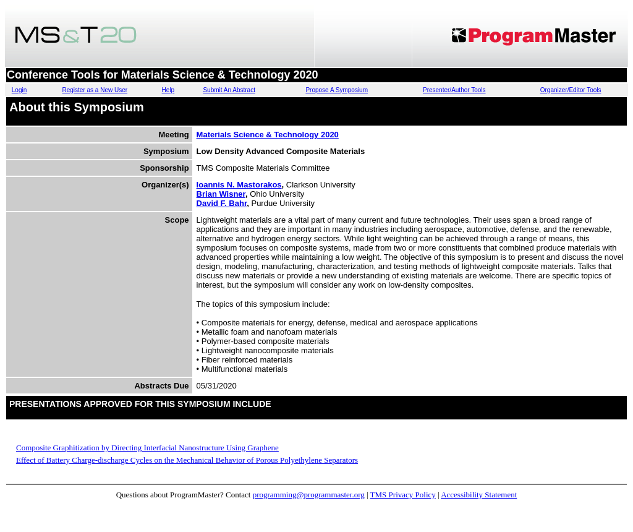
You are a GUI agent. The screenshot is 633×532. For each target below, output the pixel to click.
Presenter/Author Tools (454, 90)
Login (19, 90)
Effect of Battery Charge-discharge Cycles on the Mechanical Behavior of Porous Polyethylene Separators (187, 460)
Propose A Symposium (336, 90)
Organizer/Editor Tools (570, 90)
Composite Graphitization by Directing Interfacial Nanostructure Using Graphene (147, 447)
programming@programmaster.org (309, 494)
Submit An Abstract (229, 90)
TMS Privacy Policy (403, 494)
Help (168, 90)
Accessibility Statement (479, 494)
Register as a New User (94, 90)
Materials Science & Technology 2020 (268, 134)
